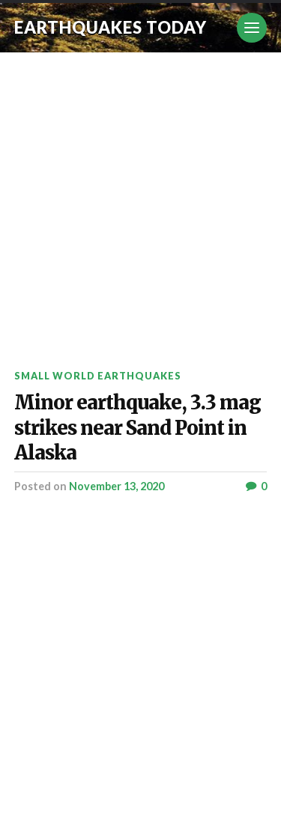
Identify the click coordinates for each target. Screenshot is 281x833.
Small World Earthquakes (97, 376)
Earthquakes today (110, 27)
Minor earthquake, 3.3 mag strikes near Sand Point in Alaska (137, 427)
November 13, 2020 (116, 486)
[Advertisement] (140, 200)
